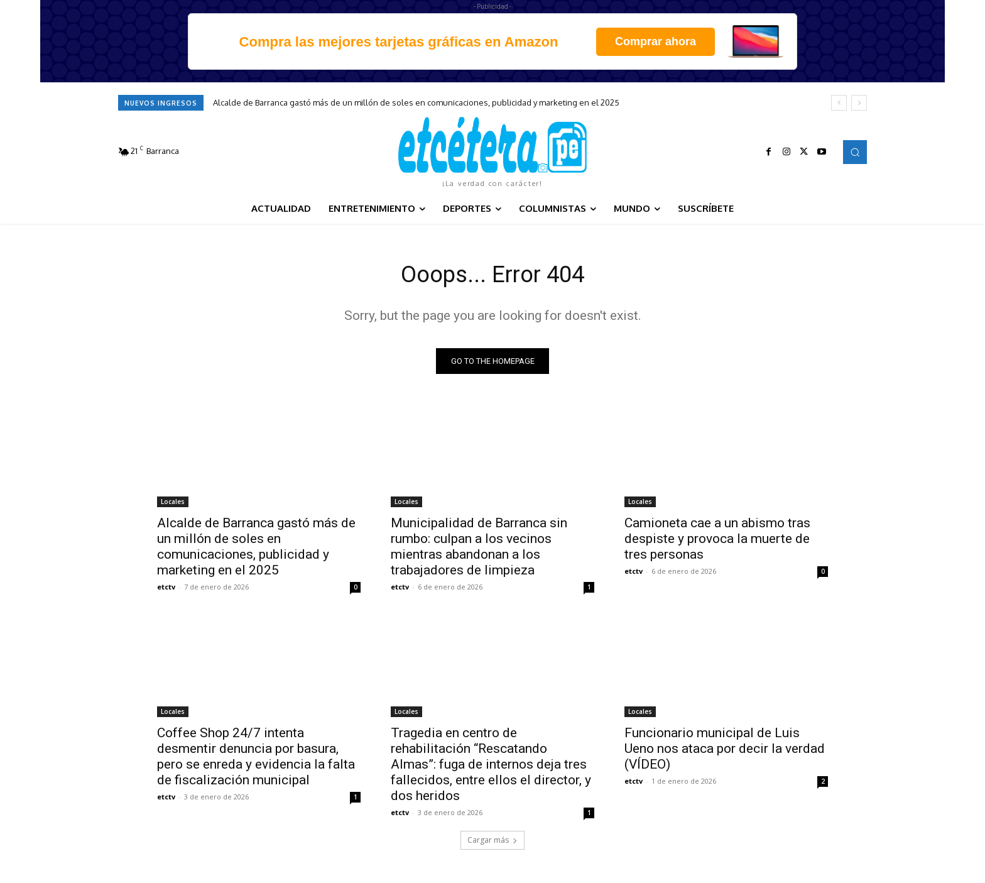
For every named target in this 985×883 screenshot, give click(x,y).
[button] (855, 152)
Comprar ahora (655, 41)
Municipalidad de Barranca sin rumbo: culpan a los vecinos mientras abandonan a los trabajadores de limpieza (479, 549)
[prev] (839, 103)
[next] (859, 103)
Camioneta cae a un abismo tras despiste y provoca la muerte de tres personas (717, 541)
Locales (173, 504)
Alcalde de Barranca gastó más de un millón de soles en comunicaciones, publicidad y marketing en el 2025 (416, 102)
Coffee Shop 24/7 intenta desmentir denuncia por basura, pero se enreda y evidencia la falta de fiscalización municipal (256, 759)
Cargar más (492, 843)
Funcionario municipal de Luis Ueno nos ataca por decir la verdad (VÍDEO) (724, 751)
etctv (166, 590)
